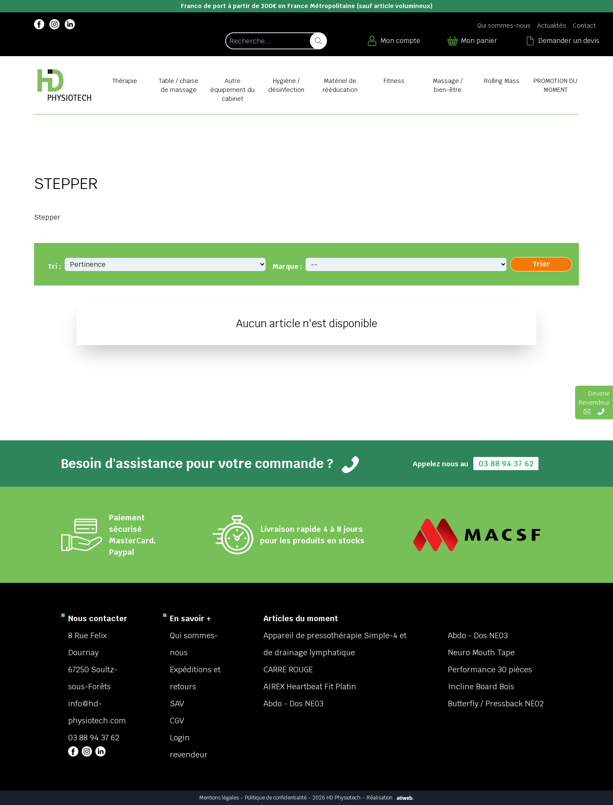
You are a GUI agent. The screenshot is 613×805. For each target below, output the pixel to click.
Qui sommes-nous (503, 25)
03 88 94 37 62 (505, 463)
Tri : (54, 266)
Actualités (551, 25)
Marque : (287, 266)
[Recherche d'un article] (275, 40)
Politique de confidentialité (275, 797)
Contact (584, 25)
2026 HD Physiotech (336, 797)
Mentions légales (219, 797)
